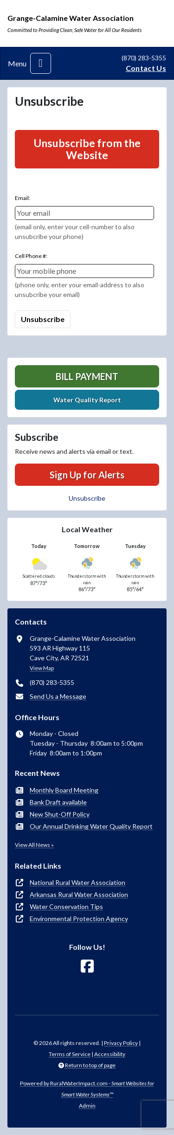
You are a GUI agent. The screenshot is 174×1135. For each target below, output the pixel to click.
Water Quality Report (87, 400)
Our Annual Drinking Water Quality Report (91, 826)
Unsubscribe (87, 498)
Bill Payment (87, 376)
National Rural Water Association (77, 882)
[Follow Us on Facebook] (87, 966)
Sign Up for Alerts (87, 474)
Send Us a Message (58, 696)
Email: (22, 197)
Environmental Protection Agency (79, 918)
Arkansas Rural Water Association (79, 894)
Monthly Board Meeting (64, 790)
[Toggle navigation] (40, 63)
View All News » (34, 844)
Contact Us (146, 68)
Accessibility (109, 1054)
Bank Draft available (58, 802)
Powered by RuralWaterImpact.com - (87, 1089)
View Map (42, 667)
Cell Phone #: (31, 255)
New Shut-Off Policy (60, 814)
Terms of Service (69, 1054)
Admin (87, 1105)
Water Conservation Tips (66, 906)
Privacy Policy (121, 1042)
